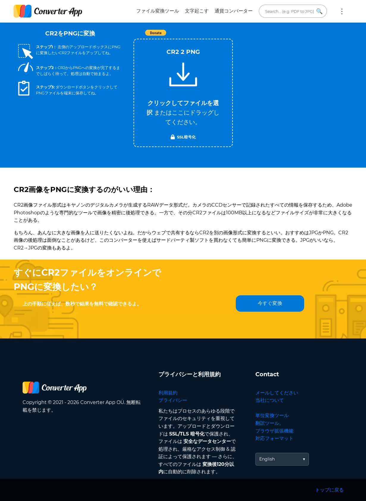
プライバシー (172, 400)
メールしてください (276, 393)
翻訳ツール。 (269, 423)
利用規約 (167, 393)
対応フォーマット (274, 438)
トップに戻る (329, 490)
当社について (269, 400)
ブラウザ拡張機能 (274, 431)
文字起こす (197, 11)
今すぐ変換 (270, 303)
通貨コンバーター (234, 11)
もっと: (342, 11)
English (267, 459)
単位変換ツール (272, 415)
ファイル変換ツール (157, 11)
